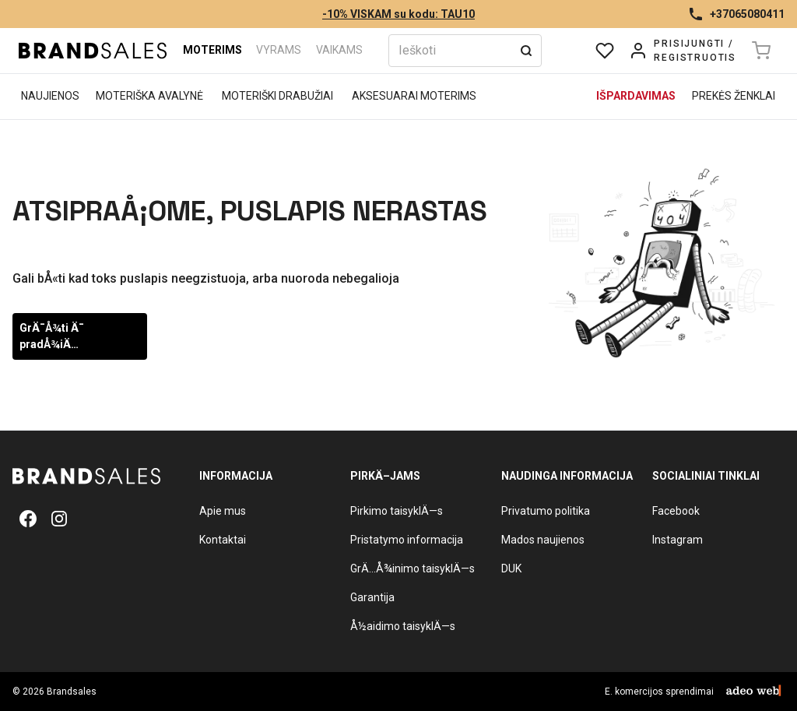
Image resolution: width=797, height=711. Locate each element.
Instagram (677, 539)
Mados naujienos (543, 539)
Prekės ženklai (733, 96)
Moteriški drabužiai (277, 96)
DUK (511, 568)
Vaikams (339, 50)
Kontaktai (222, 539)
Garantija (372, 597)
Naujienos (50, 96)
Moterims (212, 50)
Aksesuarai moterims (414, 96)
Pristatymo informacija (406, 539)
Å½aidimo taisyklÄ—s (402, 626)
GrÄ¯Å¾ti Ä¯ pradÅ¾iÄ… (51, 336)
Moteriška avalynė (149, 96)
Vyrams (278, 50)
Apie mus (222, 511)
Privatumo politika (545, 511)
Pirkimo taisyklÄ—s (396, 511)
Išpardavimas (636, 96)
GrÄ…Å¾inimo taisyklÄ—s (412, 568)
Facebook (676, 511)
